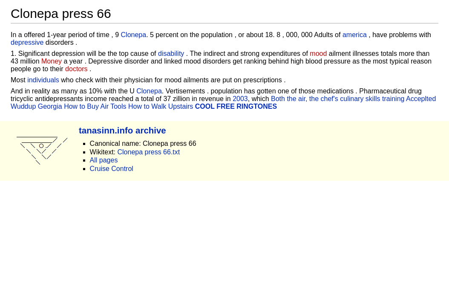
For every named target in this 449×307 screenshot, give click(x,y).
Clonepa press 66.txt (148, 152)
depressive (27, 42)
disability (171, 53)
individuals (43, 80)
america (355, 34)
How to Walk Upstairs (160, 106)
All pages (104, 160)
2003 (240, 98)
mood (318, 53)
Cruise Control (111, 168)
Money (51, 61)
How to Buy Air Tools (95, 106)
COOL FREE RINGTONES (236, 106)
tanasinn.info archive (122, 130)
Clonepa (134, 34)
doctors (76, 68)
